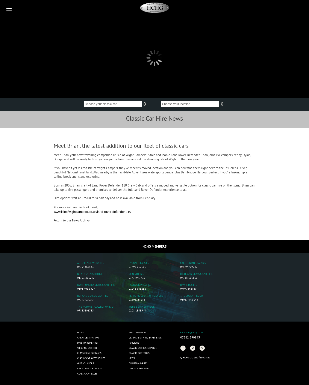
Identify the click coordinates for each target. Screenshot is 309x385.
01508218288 (137, 300)
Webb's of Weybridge (141, 307)
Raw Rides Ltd (188, 285)
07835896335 (85, 311)
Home (80, 332)
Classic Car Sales (87, 373)
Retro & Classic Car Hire (92, 296)
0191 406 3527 (86, 289)
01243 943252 (137, 289)
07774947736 (137, 278)
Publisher (134, 342)
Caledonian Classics (193, 263)
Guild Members (137, 332)
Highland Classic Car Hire (196, 274)
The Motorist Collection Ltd (95, 307)
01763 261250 (85, 278)
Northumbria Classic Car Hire (96, 285)
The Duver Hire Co (191, 296)
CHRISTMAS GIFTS (138, 363)
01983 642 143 (189, 300)
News (132, 358)
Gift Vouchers (85, 363)
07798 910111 (137, 267)
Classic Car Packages (89, 353)
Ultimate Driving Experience (145, 337)
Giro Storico (136, 274)
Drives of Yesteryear (90, 274)
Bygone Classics (139, 263)
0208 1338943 (137, 311)
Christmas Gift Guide (89, 368)
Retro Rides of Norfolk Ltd (146, 296)
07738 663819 (188, 278)
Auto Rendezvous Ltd (90, 263)
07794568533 (85, 267)
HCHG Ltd (188, 357)
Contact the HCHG (139, 368)
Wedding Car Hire (87, 348)
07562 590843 (190, 338)
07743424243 (85, 300)
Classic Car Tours (139, 353)
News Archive (80, 221)
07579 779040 (188, 267)
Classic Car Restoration (143, 348)
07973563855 (188, 289)
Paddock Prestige (140, 285)
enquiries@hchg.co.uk (191, 332)
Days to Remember (87, 342)
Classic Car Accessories (91, 358)
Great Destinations (88, 337)
